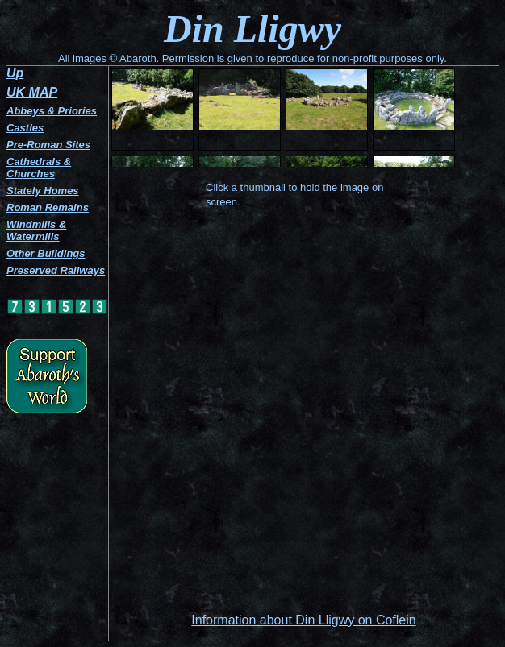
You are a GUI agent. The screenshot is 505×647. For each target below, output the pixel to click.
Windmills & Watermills (36, 230)
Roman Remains (47, 207)
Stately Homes (42, 191)
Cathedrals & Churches (38, 168)
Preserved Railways (55, 270)
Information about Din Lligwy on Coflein (303, 620)
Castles (25, 128)
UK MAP (31, 92)
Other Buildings (46, 253)
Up (14, 73)
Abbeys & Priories (51, 111)
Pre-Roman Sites (48, 145)
